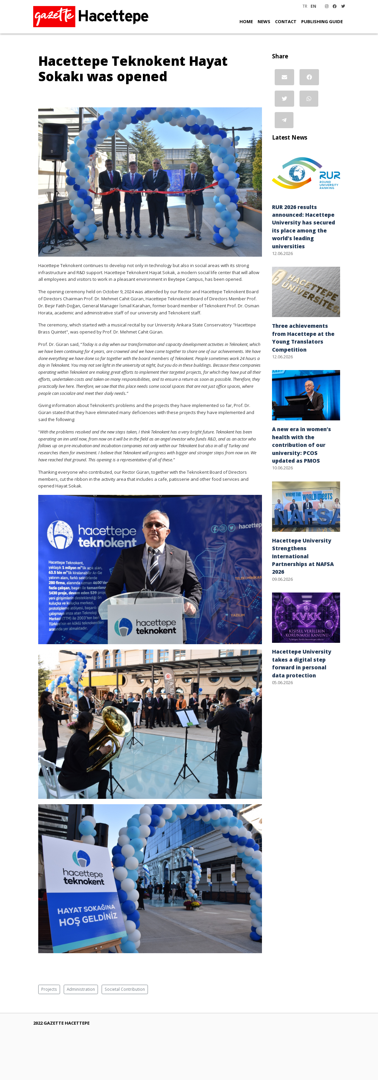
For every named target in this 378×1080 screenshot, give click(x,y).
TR (305, 6)
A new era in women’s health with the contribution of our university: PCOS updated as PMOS (301, 444)
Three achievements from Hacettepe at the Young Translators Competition (303, 337)
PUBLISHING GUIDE (322, 21)
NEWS (264, 21)
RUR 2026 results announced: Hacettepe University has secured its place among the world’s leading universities (303, 226)
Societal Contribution (125, 989)
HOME (246, 21)
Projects (49, 989)
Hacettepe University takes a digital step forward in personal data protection (301, 663)
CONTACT (285, 21)
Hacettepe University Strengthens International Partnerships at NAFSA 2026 (303, 556)
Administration (81, 989)
